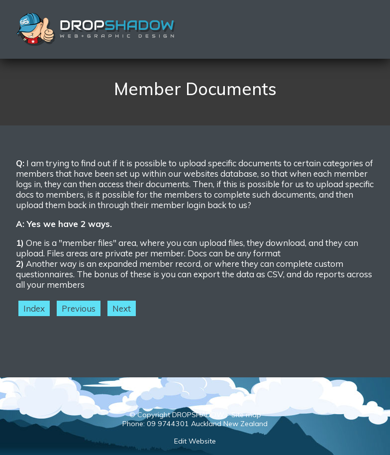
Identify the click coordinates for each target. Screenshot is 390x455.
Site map (246, 414)
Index (34, 308)
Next (121, 308)
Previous (79, 308)
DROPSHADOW (198, 414)
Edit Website (195, 441)
